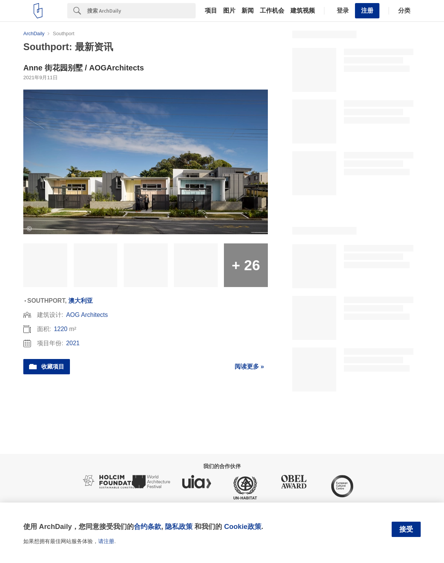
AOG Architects (87, 315)
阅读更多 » (249, 366)
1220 (61, 329)
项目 (211, 11)
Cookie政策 (242, 526)
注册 (367, 10)
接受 (406, 529)
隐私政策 (179, 526)
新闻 (247, 11)
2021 (73, 343)
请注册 (106, 541)
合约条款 (147, 526)
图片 (229, 11)
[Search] (141, 10)
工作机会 (272, 11)
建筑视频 (302, 11)
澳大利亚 (80, 300)
